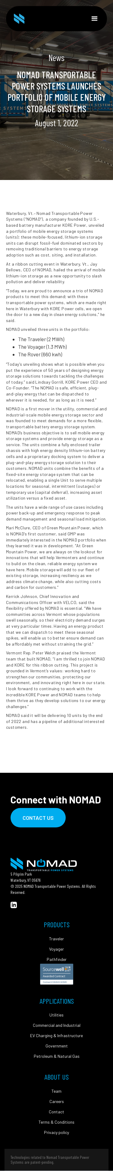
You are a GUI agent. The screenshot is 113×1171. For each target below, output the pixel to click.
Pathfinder (57, 959)
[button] (94, 18)
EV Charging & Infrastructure (56, 1035)
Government (57, 1046)
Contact (56, 1111)
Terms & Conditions (56, 1122)
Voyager (56, 949)
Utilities (56, 1015)
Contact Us (38, 817)
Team (56, 1091)
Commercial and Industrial (56, 1025)
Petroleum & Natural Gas (57, 1056)
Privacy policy (56, 1132)
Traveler (56, 938)
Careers (56, 1101)
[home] (19, 19)
